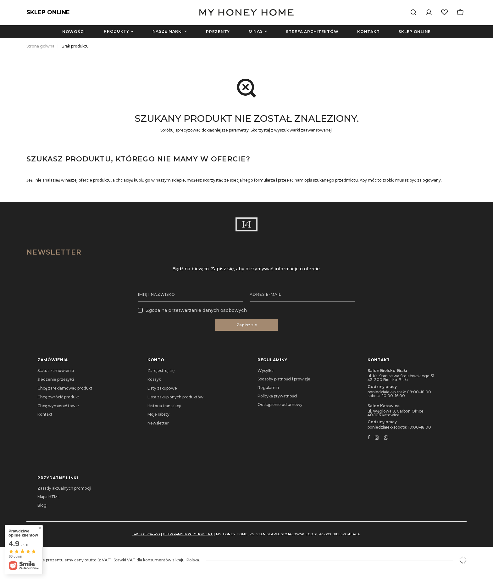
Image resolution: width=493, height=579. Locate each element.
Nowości (73, 31)
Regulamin (268, 388)
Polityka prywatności (277, 396)
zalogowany (429, 180)
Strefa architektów (312, 31)
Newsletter (53, 252)
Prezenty (218, 31)
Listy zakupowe (162, 388)
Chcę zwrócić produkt (58, 397)
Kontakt (368, 31)
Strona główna (40, 46)
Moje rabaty (158, 414)
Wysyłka (266, 371)
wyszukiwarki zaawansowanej (303, 130)
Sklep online (414, 31)
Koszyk (154, 379)
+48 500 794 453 (146, 534)
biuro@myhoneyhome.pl (188, 534)
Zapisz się (246, 325)
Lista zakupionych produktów (175, 397)
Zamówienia (52, 359)
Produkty (116, 31)
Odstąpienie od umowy (280, 405)
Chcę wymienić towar (58, 406)
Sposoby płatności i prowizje (284, 379)
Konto (155, 359)
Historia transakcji (164, 406)
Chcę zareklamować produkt (64, 388)
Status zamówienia (55, 371)
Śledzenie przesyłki (55, 379)
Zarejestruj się (160, 371)
